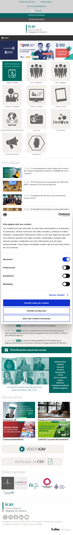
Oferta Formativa (36, 106)
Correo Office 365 (27, 2)
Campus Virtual (60, 106)
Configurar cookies (11, 524)
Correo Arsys (47, 2)
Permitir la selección (36, 311)
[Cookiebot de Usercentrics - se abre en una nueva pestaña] (58, 215)
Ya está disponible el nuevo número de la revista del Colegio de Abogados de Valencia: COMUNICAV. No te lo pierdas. (46, 170)
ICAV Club (36, 130)
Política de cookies (52, 522)
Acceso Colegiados (36, 15)
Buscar (36, 11)
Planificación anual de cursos (28, 349)
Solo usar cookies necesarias (36, 318)
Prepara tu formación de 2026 (52, 420)
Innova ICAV (61, 130)
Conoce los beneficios (13, 439)
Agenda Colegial (12, 83)
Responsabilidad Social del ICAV (12, 130)
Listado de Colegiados (12, 106)
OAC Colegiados (60, 83)
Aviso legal (37, 522)
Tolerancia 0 (36, 154)
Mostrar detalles (57, 295)
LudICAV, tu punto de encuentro (53, 439)
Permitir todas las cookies (36, 303)
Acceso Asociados (36, 19)
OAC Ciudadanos (36, 83)
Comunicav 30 (9, 420)
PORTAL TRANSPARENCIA (36, 6)
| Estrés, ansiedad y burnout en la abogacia (30, 326)
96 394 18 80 (23, 522)
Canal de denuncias (12, 154)
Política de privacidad (32, 524)
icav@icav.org (9, 522)
